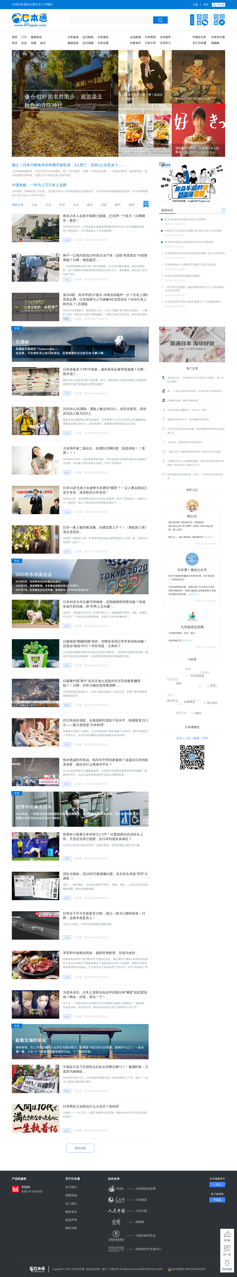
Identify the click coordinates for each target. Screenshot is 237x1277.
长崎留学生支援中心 (135, 1249)
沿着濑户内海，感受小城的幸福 (182, 400)
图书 (118, 204)
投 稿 (227, 1240)
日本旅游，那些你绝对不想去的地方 (184, 442)
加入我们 (71, 1203)
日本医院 (150, 37)
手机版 (217, 1199)
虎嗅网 (126, 1221)
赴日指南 (88, 42)
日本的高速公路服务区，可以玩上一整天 (187, 410)
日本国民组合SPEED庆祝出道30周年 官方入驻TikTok (195, 253)
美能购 (215, 42)
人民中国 (127, 1210)
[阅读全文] (209, 537)
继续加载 (80, 1148)
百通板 (77, 319)
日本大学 (150, 42)
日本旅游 (73, 37)
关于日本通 (199, 42)
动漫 (33, 42)
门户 (24, 37)
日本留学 (165, 37)
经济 (14, 42)
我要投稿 (71, 1195)
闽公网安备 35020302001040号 (188, 1269)
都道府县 (73, 42)
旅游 (131, 204)
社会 (24, 42)
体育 (67, 858)
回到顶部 (227, 1269)
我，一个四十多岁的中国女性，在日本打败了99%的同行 (194, 391)
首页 (14, 37)
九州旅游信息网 (132, 1188)
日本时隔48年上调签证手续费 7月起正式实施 (190, 264)
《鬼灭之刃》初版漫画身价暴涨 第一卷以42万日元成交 (194, 451)
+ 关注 (217, 1184)
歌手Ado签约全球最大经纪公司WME (185, 219)
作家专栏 (135, 42)
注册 (195, 4)
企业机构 (135, 37)
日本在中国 (218, 37)
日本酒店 (103, 37)
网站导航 (71, 1228)
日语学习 (165, 42)
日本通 (77, 240)
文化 (48, 204)
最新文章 (18, 204)
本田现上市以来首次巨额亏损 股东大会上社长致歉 (193, 230)
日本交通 (103, 42)
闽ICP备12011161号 (152, 1269)
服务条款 (71, 1211)
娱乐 (43, 42)
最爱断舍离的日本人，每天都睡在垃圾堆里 (188, 419)
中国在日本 (199, 37)
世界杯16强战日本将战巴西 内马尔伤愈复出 (189, 242)
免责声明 (71, 1219)
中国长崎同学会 (132, 1235)
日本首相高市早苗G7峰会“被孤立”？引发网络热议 (193, 301)
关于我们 (71, 1187)
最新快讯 (36, 37)
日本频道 (127, 1199)
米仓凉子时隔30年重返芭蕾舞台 (183, 275)
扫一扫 (227, 1254)
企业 (76, 204)
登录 (206, 4)
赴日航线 (88, 37)
